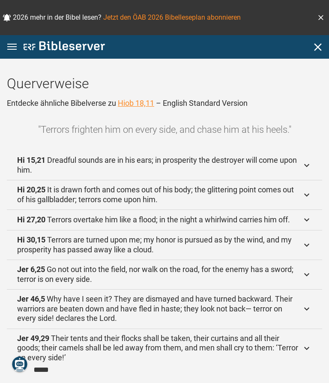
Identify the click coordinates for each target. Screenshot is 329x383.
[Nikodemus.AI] (19, 364)
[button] (321, 17)
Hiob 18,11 (136, 103)
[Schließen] (317, 47)
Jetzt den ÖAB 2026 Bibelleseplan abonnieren (172, 17)
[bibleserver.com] (64, 47)
